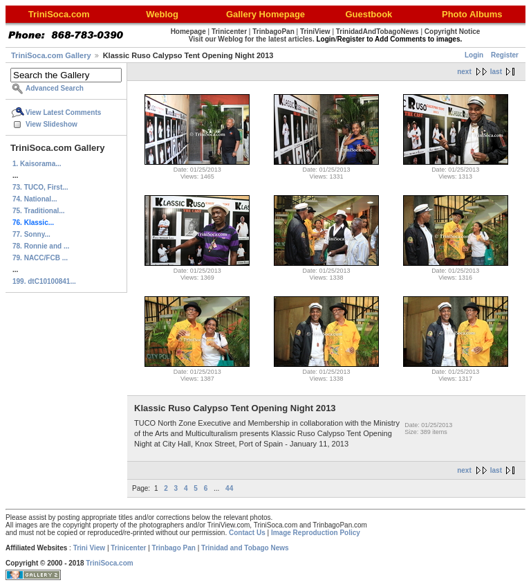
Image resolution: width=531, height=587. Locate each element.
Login (474, 55)
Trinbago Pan (174, 548)
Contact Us (247, 532)
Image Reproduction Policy (315, 532)
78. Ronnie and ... (40, 246)
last (496, 71)
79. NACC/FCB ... (40, 258)
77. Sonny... (31, 234)
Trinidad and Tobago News (245, 548)
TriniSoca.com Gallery (51, 55)
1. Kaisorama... (37, 164)
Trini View (89, 548)
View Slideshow (51, 124)
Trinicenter (128, 548)
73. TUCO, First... (40, 187)
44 (229, 488)
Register (505, 55)
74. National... (34, 199)
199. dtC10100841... (44, 281)
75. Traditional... (38, 211)
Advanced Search (55, 88)
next (464, 71)
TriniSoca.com (109, 563)
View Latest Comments (63, 112)
